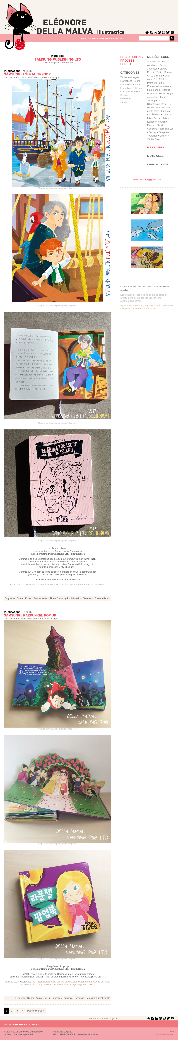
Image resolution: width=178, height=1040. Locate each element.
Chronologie (157, 164)
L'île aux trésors (41, 598)
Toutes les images (50, 77)
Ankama (151, 61)
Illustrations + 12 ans (14, 77)
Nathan (162, 121)
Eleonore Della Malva (143, 286)
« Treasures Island (63, 584)
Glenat (161, 93)
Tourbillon (152, 135)
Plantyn (151, 125)
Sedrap (153, 132)
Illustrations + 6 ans (130, 84)
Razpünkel (79, 998)
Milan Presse (154, 118)
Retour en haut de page (103, 1018)
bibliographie (101, 38)
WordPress (94, 1034)
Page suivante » (35, 1010)
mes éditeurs (158, 56)
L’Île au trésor (57, 548)
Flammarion (153, 90)
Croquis (124, 95)
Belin (159, 72)
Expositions (126, 98)
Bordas (168, 72)
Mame (165, 114)
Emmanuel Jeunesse (158, 86)
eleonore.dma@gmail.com (147, 179)
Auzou (161, 61)
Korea (28, 598)
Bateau (20, 598)
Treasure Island (102, 598)
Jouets (123, 102)
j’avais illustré (38, 974)
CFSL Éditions (154, 75)
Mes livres (155, 147)
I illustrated (25, 981)
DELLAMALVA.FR (63, 1034)
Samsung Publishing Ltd (69, 598)
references (20, 1024)
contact (118, 38)
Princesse (57, 998)
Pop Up (46, 998)
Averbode (152, 65)
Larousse (166, 111)
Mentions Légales (62, 1031)
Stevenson (88, 598)
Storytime (164, 132)
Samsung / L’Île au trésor (27, 74)
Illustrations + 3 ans (13, 618)
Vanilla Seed (153, 139)
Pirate (53, 598)
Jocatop (151, 100)
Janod (163, 97)
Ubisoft (163, 135)
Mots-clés (155, 155)
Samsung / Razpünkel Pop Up (30, 615)
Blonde (30, 998)
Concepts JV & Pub (130, 91)
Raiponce (68, 998)
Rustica (161, 125)
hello (84, 38)
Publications (12, 70)
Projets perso (127, 62)
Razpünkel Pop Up (58, 966)
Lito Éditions (153, 114)
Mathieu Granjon (165, 1034)
